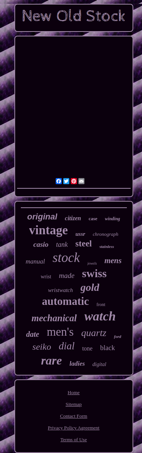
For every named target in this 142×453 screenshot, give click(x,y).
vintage (48, 230)
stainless (107, 246)
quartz (93, 332)
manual (35, 261)
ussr (80, 234)
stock (66, 257)
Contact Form (73, 416)
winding (112, 218)
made (66, 275)
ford (117, 336)
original (42, 216)
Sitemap (74, 404)
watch (100, 316)
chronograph (105, 234)
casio (40, 244)
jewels (92, 263)
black (107, 348)
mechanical (53, 318)
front (101, 304)
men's (60, 331)
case (93, 218)
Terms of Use (74, 439)
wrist (46, 276)
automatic (65, 301)
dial (67, 346)
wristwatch (60, 290)
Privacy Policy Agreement (73, 428)
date (32, 334)
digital (99, 364)
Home (74, 392)
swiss (94, 273)
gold (90, 287)
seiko (42, 347)
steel (83, 243)
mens (113, 260)
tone (87, 348)
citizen (73, 218)
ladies (77, 363)
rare (51, 360)
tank (62, 244)
